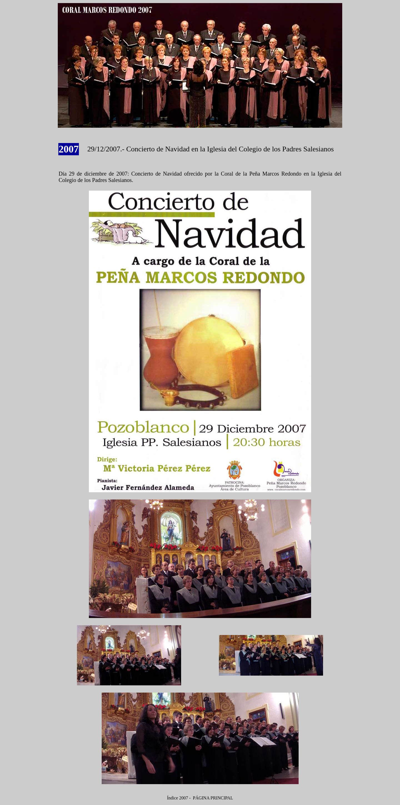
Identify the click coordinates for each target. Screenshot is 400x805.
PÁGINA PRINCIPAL (213, 798)
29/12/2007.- (106, 149)
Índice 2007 (177, 798)
